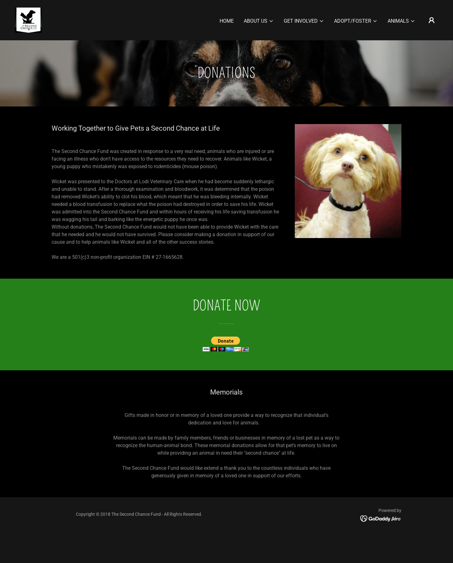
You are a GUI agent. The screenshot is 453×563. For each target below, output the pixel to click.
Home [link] (227, 21)
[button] (259, 21)
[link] (28, 20)
